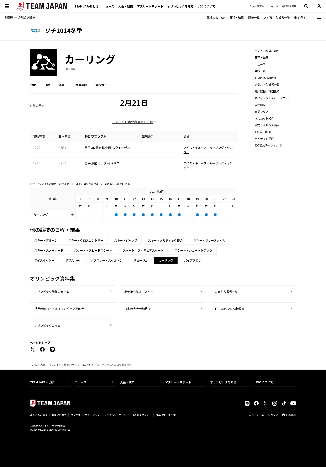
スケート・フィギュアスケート (143, 250)
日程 (47, 85)
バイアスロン (192, 260)
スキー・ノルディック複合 (165, 240)
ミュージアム (256, 414)
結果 (61, 85)
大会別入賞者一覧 (226, 291)
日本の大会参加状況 (137, 309)
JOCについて (206, 6)
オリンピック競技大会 (61, 364)
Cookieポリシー (142, 414)
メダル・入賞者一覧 (277, 17)
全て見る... (301, 17)
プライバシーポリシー (116, 414)
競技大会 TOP (216, 17)
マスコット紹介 (264, 118)
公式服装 (259, 105)
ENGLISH (291, 414)
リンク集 (76, 414)
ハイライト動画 (264, 139)
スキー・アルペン (46, 240)
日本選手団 (80, 85)
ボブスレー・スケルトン (107, 260)
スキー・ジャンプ (125, 240)
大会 (42, 364)
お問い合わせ (59, 414)
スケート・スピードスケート (93, 250)
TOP (33, 85)
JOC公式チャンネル (266, 145)
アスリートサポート (150, 6)
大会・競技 (139, 382)
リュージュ (140, 260)
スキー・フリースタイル (209, 240)
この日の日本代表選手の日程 (132, 122)
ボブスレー (72, 260)
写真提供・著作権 (166, 414)
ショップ (273, 414)
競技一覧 (254, 17)
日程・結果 (236, 17)
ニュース (108, 6)
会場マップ (261, 112)
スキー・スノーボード (48, 250)
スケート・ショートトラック (193, 250)
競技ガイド (102, 85)
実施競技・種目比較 (266, 91)
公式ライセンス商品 (266, 125)
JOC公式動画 (262, 132)
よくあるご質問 (38, 414)
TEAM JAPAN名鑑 (265, 78)
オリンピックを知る (180, 6)
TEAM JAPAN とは (49, 382)
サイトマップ (92, 414)
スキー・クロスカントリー (85, 240)
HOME (33, 364)
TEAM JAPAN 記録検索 (229, 309)
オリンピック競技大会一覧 (51, 291)
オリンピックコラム (47, 325)
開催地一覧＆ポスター (138, 291)
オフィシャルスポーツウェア (272, 98)
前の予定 (38, 105)
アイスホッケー (44, 260)
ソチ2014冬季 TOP (266, 51)
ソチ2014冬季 (85, 364)
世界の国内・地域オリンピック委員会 (59, 309)
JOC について (274, 382)
